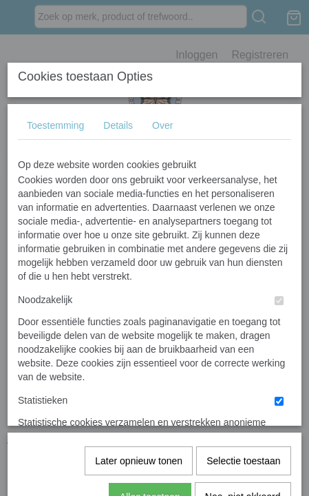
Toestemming (55, 228)
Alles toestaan (150, 446)
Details (118, 228)
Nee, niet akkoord (243, 446)
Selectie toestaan (243, 410)
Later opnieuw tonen (138, 410)
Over (162, 228)
